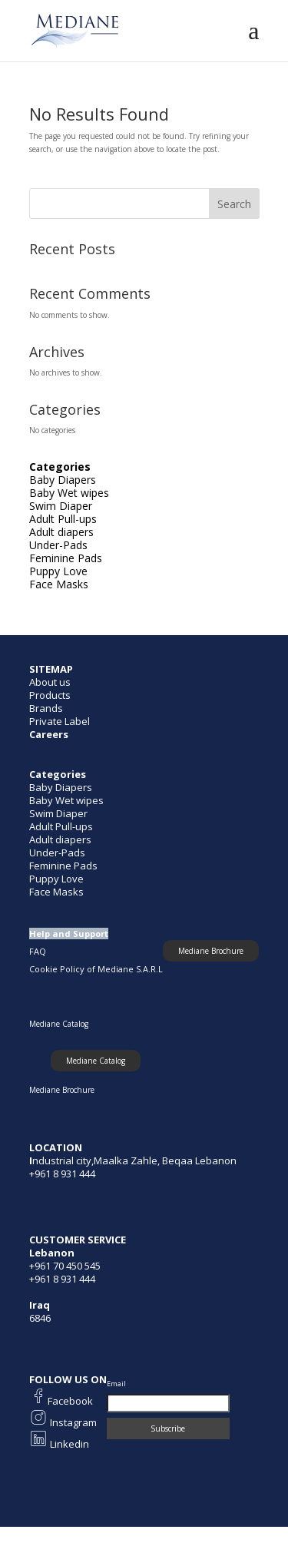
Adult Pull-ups (63, 518)
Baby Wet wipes (69, 492)
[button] (96, 1060)
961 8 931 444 (65, 1279)
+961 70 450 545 (65, 1266)
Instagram (72, 1422)
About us (50, 682)
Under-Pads (58, 545)
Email (116, 1383)
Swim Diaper (60, 505)
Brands (46, 708)
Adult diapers (61, 532)
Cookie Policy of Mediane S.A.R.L (96, 969)
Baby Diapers (62, 479)
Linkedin (68, 1444)
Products (50, 695)
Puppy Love (58, 571)
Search (234, 204)
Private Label (59, 721)
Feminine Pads (65, 558)
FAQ (37, 951)
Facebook (70, 1401)
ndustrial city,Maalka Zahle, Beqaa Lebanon (134, 1160)
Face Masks (58, 584)
